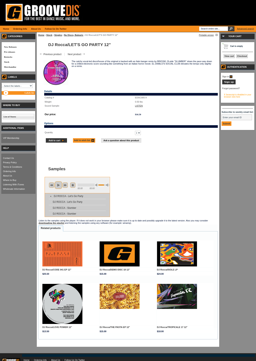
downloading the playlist (51, 223)
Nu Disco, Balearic (73, 35)
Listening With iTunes (13, 184)
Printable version (206, 35)
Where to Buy (9, 180)
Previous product (50, 54)
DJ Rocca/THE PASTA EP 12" (115, 327)
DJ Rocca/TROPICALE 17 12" (172, 327)
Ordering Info (9, 171)
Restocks (8, 57)
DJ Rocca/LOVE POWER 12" (57, 327)
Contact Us (8, 158)
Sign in (227, 76)
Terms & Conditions (12, 167)
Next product (76, 54)
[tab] (50, 228)
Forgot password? (231, 88)
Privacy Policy (10, 162)
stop (73, 185)
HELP (6, 148)
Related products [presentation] (51, 228)
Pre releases (9, 52)
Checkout (242, 56)
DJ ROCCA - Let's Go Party (68, 196)
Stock (49, 35)
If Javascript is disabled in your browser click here (237, 96)
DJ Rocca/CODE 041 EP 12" (56, 269)
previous (51, 185)
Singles (58, 35)
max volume (107, 185)
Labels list (29, 93)
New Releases (10, 47)
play (58, 185)
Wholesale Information (14, 189)
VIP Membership (11, 138)
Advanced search (245, 28)
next (65, 185)
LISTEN (139, 106)
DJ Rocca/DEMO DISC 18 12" (115, 269)
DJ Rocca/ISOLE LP (167, 269)
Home (41, 35)
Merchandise (10, 67)
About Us (7, 175)
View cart (229, 56)
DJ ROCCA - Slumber (64, 208)
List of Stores (10, 116)
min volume (97, 185)
